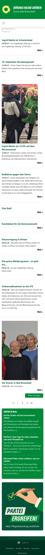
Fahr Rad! (7, 208)
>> (31, 403)
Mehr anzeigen (34, 395)
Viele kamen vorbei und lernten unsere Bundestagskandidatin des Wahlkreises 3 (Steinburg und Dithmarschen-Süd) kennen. (22, 156)
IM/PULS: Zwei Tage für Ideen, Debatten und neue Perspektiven (21, 438)
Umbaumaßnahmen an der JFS (17, 286)
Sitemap (26, 548)
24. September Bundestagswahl (18, 61)
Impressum (35, 548)
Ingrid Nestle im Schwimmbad (17, 40)
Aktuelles (6, 32)
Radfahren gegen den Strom (16, 174)
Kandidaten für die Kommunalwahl (19, 223)
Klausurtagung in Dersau (14, 239)
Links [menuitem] (24, 543)
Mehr (39, 50)
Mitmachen (10, 548)
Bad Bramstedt (8, 29)
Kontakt (19, 548)
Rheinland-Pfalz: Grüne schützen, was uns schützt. (21, 459)
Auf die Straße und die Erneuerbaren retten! (19, 416)
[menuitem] (10, 548)
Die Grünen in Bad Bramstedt (16, 382)
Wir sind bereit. (12, 386)
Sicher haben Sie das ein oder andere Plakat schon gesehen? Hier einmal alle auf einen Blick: (22, 68)
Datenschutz (22, 553)
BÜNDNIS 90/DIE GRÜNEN (27, 8)
